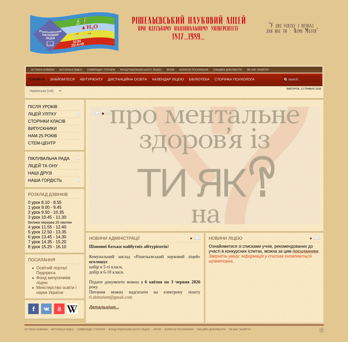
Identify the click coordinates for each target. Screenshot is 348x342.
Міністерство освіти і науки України (56, 290)
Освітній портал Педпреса (51, 270)
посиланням (305, 251)
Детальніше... (104, 307)
